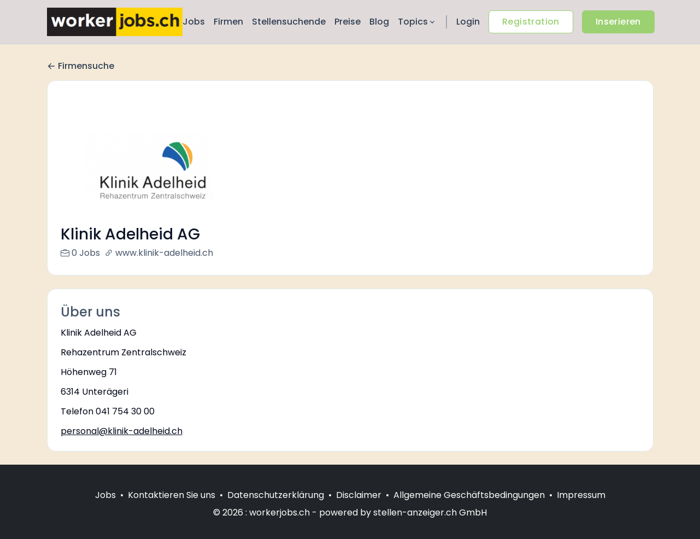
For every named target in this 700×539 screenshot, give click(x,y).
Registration (531, 21)
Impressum (581, 508)
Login (468, 21)
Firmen (228, 21)
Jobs (194, 21)
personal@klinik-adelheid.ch (122, 431)
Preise (347, 21)
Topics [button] (417, 21)
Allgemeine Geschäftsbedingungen (469, 508)
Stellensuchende (289, 21)
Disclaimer (358, 508)
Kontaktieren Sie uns (171, 508)
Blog (379, 21)
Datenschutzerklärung (275, 508)
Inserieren (618, 21)
